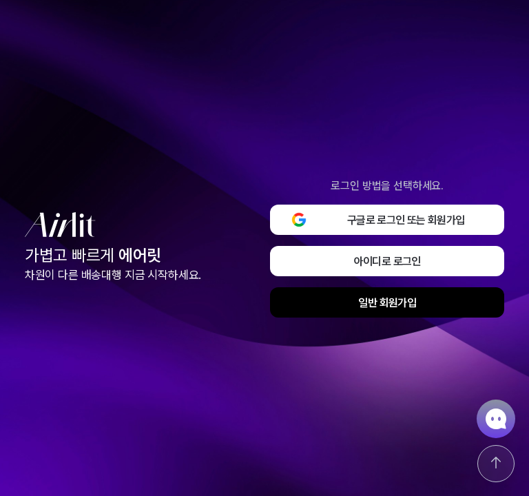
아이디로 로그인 (387, 261)
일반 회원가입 (387, 302)
